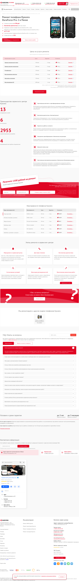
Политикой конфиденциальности (29, 448)
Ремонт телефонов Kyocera (29, 529)
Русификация (8, 70)
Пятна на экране (30, 225)
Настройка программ (10, 78)
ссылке (7, 559)
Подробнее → (70, 213)
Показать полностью (5, 428)
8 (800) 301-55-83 (58, 532)
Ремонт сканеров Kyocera (29, 531)
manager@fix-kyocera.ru (59, 538)
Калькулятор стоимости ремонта (8, 552)
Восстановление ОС (9, 82)
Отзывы (32, 9)
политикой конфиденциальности (19, 194)
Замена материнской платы (11, 62)
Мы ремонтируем (7, 9)
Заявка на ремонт (57, 9)
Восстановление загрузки (11, 74)
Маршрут (5, 486)
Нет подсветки (30, 228)
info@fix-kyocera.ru (58, 535)
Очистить (73, 335)
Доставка (37, 9)
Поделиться (55, 563)
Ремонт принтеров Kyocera (29, 526)
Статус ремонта (75, 9)
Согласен (62, 576)
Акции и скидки (49, 9)
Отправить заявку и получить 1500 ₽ (42, 192)
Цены (24, 9)
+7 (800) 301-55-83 (50, 3)
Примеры (2, 534)
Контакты (64, 9)
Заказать (71, 62)
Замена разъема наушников (11, 66)
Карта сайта (3, 563)
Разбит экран (29, 217)
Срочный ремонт (17, 9)
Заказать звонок (39, 298)
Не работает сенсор (31, 232)
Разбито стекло (30, 213)
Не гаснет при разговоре (32, 221)
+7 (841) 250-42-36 (36, 3)
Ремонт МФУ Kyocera (28, 523)
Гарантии (43, 9)
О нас (28, 9)
